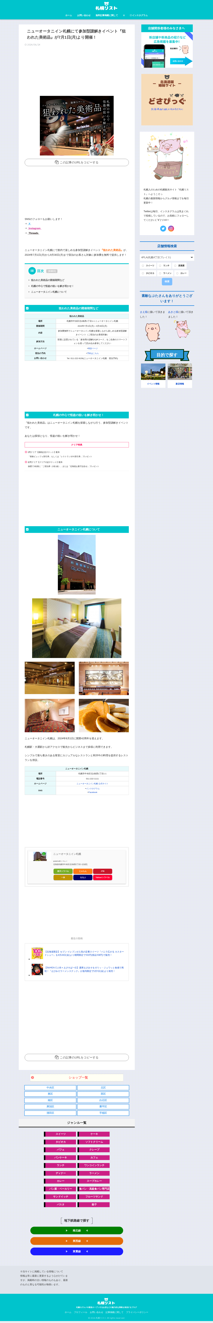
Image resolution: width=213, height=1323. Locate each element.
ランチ (60, 1166)
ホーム (68, 15)
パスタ (60, 1205)
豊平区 (103, 1106)
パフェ (60, 1150)
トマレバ (64, 861)
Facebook (93, 792)
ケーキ (94, 1134)
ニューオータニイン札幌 (67, 853)
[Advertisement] (77, 72)
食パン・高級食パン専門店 (94, 1190)
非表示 (52, 271)
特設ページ (93, 348)
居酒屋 (181, 266)
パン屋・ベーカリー (60, 1190)
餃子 (94, 1205)
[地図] (85, 864)
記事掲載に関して (114, 1314)
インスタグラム (139, 15)
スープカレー (94, 1181)
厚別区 (50, 1106)
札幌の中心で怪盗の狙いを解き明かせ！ (52, 285)
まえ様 (143, 312)
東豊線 (76, 1253)
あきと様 (173, 312)
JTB (103, 871)
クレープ (94, 1150)
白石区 (103, 1100)
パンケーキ (60, 1158)
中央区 (50, 1087)
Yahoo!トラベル (102, 877)
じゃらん (83, 871)
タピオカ (61, 1142)
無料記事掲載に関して (107, 15)
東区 (50, 1093)
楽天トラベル (63, 871)
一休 (63, 877)
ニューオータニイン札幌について (49, 291)
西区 (103, 1093)
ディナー (61, 1174)
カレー (60, 1181)
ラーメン (94, 1174)
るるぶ (83, 877)
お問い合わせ (84, 15)
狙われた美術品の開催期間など (47, 280)
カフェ (94, 1158)
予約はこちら (93, 353)
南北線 (76, 1231)
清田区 (50, 1113)
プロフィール (80, 1314)
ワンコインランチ (94, 1166)
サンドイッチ (60, 1197)
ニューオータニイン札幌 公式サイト (92, 783)
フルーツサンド (94, 1197)
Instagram (34, 228)
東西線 (76, 1242)
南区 (50, 1100)
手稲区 (103, 1113)
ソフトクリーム (94, 1142)
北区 (103, 1087)
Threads (33, 233)
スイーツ (61, 1134)
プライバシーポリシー (137, 1314)
